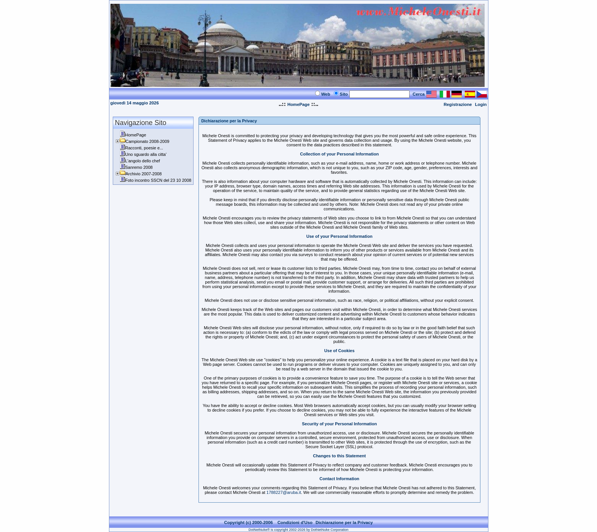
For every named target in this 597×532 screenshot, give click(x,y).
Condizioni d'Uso (294, 522)
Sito (344, 94)
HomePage (298, 104)
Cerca (419, 94)
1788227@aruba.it (283, 492)
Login (481, 104)
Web (325, 94)
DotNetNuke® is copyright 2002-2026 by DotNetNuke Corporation (298, 530)
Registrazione (457, 104)
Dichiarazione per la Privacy (344, 522)
